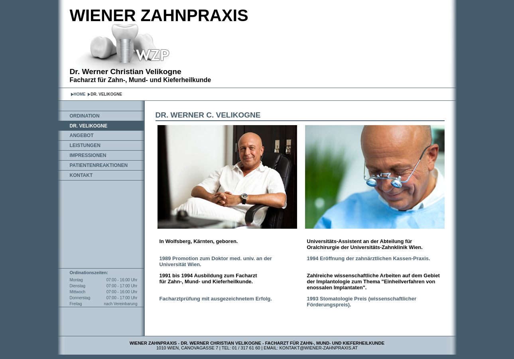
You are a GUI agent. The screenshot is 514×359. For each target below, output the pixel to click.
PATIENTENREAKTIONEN (99, 165)
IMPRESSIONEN (88, 155)
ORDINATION (85, 116)
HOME (80, 94)
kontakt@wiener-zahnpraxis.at (319, 347)
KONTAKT (81, 175)
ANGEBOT (82, 135)
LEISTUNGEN (85, 145)
